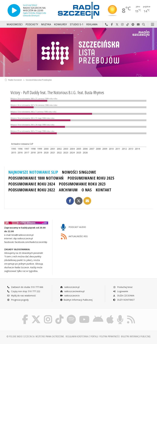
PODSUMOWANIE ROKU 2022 (31, 190)
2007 (91, 148)
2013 (130, 148)
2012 (124, 148)
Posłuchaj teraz (122, 287)
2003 (65, 148)
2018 (33, 152)
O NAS (87, 190)
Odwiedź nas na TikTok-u (127, 24)
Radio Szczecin (13, 80)
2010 (111, 148)
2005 (78, 148)
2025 (78, 152)
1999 (39, 148)
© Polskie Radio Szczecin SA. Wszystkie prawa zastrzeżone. (36, 336)
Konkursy (60, 24)
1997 (26, 148)
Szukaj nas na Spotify (133, 24)
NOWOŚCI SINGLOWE (79, 172)
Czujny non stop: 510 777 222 (23, 291)
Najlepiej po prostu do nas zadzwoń (106, 24)
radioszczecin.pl (69, 287)
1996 (20, 148)
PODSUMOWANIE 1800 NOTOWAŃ (36, 178)
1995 (13, 148)
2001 (52, 148)
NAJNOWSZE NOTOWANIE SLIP (33, 172)
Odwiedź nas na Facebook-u (111, 24)
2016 (20, 152)
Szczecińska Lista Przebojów (39, 80)
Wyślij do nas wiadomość (138, 24)
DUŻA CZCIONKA (123, 295)
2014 (137, 148)
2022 (59, 152)
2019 (39, 152)
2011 (117, 148)
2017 (26, 152)
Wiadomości (15, 24)
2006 (85, 148)
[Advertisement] (41, 369)
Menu (152, 24)
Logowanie (120, 291)
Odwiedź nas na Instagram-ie (122, 24)
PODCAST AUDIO (73, 227)
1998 (33, 148)
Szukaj (143, 24)
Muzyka (46, 24)
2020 (46, 152)
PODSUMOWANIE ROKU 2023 (82, 184)
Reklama (92, 24)
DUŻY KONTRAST (124, 299)
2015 (13, 152)
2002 (59, 148)
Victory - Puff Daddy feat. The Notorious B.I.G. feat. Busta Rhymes (57, 92)
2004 (72, 148)
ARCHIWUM (68, 190)
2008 (98, 148)
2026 (85, 152)
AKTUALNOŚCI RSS (74, 236)
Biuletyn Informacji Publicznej (76, 299)
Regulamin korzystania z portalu (82, 336)
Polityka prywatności (109, 336)
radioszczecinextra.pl (72, 291)
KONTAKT (103, 190)
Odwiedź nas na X (117, 24)
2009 (104, 148)
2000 (46, 148)
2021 (52, 152)
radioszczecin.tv (70, 295)
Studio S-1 (76, 24)
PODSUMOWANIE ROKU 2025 (91, 178)
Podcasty (32, 24)
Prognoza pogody (18, 299)
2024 (72, 152)
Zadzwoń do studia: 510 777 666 (25, 287)
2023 (65, 152)
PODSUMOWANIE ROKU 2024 (31, 184)
